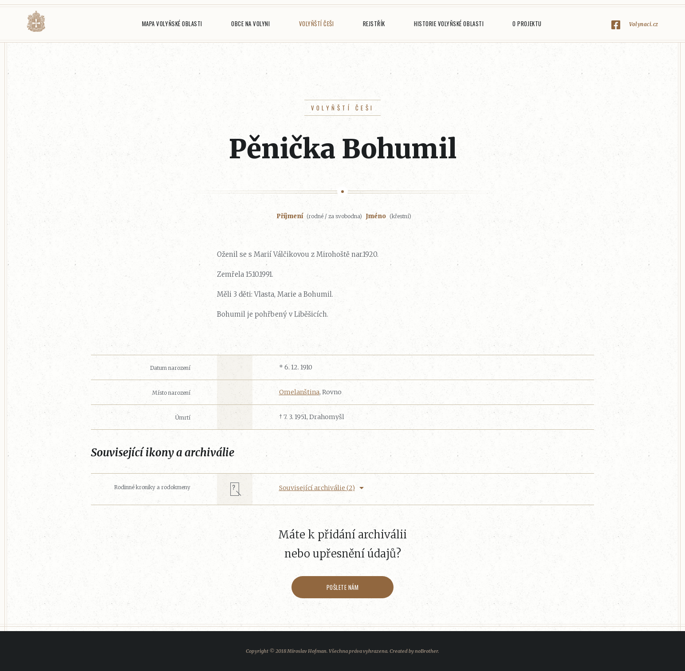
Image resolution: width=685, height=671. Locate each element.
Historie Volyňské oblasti (449, 23)
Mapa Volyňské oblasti (172, 23)
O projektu (526, 23)
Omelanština (299, 392)
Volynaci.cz (643, 24)
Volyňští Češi (316, 23)
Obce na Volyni (250, 23)
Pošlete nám (343, 587)
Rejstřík (374, 23)
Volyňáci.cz (36, 21)
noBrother (426, 651)
